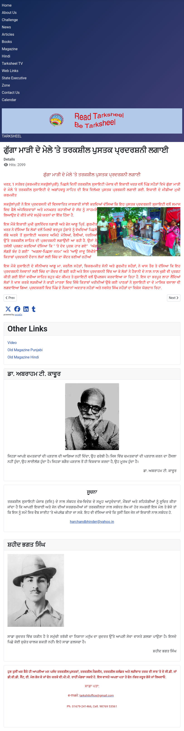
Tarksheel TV (12, 63)
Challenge (10, 20)
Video (12, 343)
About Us (9, 12)
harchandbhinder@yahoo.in (92, 522)
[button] (8, 309)
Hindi (6, 56)
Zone (6, 85)
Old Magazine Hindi (23, 357)
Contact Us (11, 92)
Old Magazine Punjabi (25, 350)
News (6, 27)
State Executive (14, 78)
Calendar (9, 100)
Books (7, 42)
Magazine (10, 49)
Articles (8, 34)
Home (7, 5)
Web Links (10, 71)
